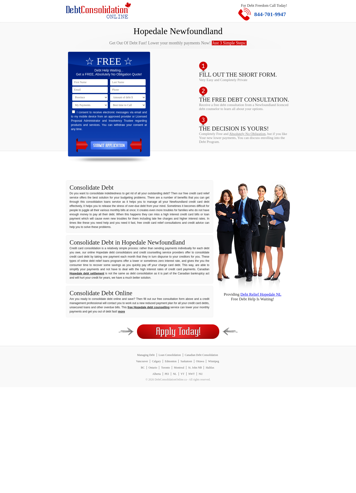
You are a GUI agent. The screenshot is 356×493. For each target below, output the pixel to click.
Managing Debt (146, 355)
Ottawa (200, 361)
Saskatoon (186, 361)
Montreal (179, 367)
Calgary (156, 361)
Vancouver (142, 361)
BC (143, 367)
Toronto (165, 367)
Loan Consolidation (170, 355)
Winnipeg (213, 361)
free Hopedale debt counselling (148, 307)
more (121, 311)
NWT (191, 374)
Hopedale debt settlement (87, 273)
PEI (167, 374)
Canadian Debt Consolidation (201, 355)
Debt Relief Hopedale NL (261, 294)
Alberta (156, 374)
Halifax (210, 367)
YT (182, 374)
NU (201, 374)
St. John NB (195, 367)
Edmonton (170, 361)
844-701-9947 (270, 14)
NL (175, 374)
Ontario (153, 367)
